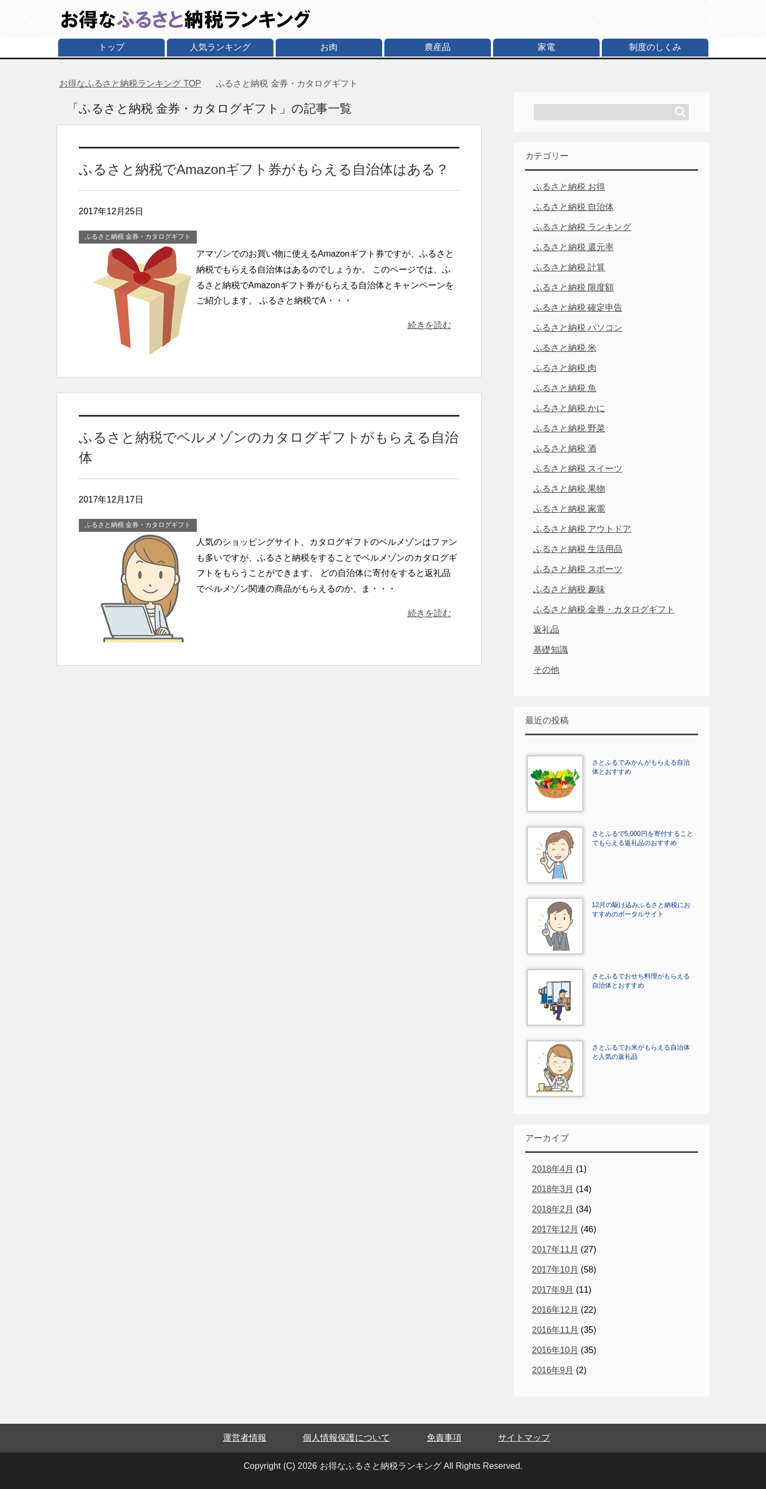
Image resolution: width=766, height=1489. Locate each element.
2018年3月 (553, 1189)
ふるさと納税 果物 (569, 488)
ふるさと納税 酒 (564, 448)
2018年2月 (553, 1209)
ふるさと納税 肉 (564, 368)
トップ (111, 47)
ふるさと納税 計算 (569, 267)
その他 (546, 669)
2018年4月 (553, 1169)
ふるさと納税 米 (564, 347)
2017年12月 (555, 1229)
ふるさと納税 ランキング (582, 227)
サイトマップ (524, 1437)
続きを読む (429, 324)
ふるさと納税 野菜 (569, 428)
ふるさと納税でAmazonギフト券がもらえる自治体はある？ (257, 169)
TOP (130, 83)
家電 (546, 47)
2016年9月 (553, 1370)
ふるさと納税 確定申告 (577, 307)
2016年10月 (555, 1350)
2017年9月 (553, 1289)
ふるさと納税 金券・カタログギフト (138, 236)
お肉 (329, 47)
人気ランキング (220, 47)
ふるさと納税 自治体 (573, 207)
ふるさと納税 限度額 (573, 287)
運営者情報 (244, 1437)
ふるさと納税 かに (569, 408)
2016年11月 (555, 1330)
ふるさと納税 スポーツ (577, 569)
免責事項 (444, 1437)
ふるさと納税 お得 (569, 186)
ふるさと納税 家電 (569, 508)
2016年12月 (555, 1309)
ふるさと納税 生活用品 (577, 549)
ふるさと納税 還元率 (573, 247)
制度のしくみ (655, 47)
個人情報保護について (346, 1437)
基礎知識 (550, 649)
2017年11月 (555, 1249)
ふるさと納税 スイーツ (577, 468)
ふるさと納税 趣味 (569, 589)
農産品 (438, 47)
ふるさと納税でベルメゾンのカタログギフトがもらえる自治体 (268, 436)
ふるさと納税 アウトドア (582, 528)
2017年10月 (555, 1269)
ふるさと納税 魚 (564, 388)
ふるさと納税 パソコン (577, 327)
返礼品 (546, 629)
